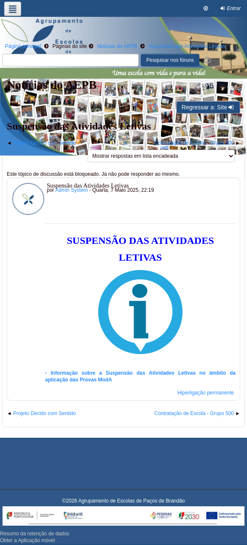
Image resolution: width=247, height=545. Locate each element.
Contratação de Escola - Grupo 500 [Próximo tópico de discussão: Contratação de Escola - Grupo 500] (194, 143)
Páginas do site (69, 46)
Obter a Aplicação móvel (27, 540)
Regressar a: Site (208, 107)
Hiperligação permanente (205, 393)
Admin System (71, 190)
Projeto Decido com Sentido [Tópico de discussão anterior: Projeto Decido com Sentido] (44, 143)
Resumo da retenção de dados (34, 534)
